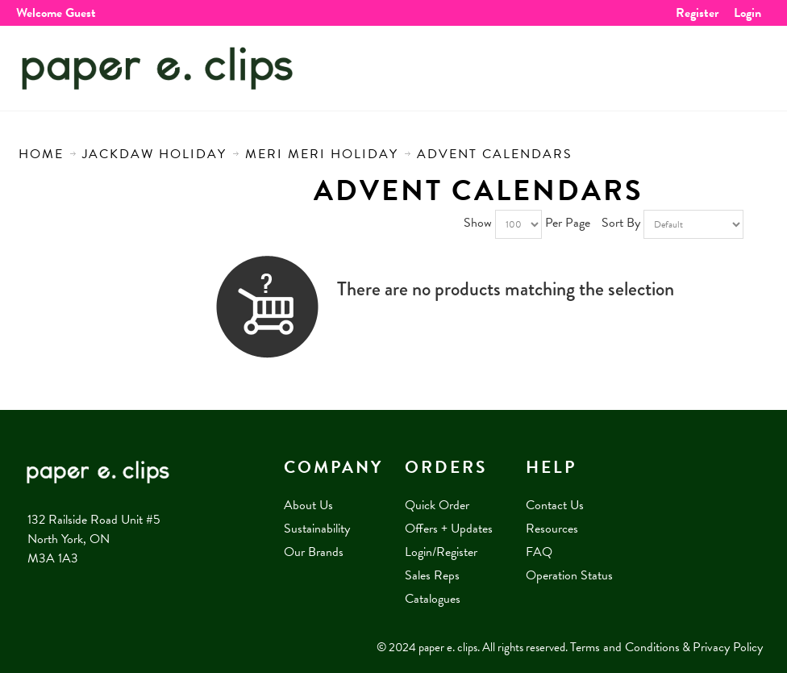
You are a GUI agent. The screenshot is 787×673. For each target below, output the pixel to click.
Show (478, 222)
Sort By (621, 222)
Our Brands (314, 552)
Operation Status (569, 575)
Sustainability (317, 528)
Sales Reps (432, 575)
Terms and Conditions (625, 647)
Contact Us (555, 505)
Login (747, 13)
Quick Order (437, 505)
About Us (308, 505)
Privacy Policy (728, 647)
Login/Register (441, 552)
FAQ (539, 552)
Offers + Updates (449, 528)
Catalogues (432, 598)
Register (697, 13)
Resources (552, 528)
